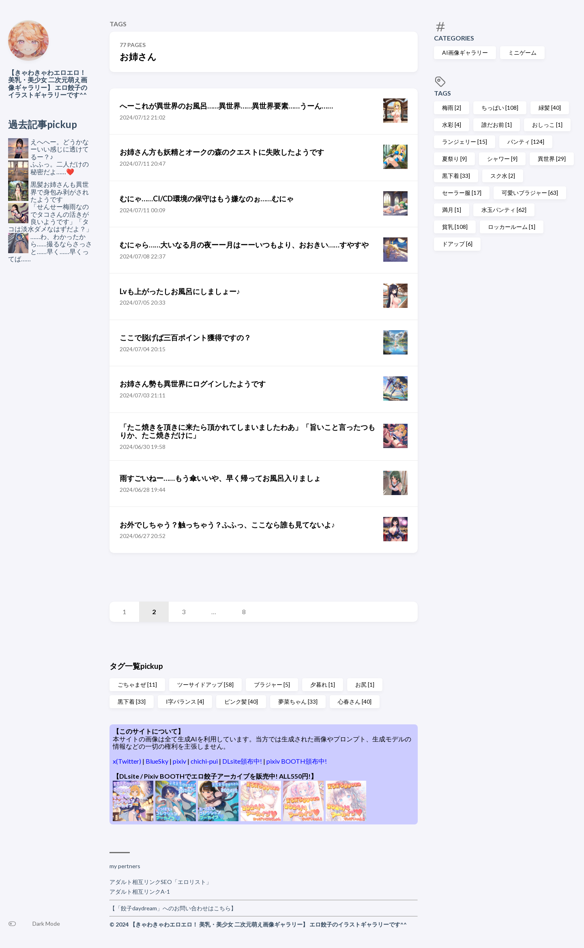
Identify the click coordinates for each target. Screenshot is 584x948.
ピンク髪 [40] (241, 701)
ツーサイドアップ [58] (205, 684)
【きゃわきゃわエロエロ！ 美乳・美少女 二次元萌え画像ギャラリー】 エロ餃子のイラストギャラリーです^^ (47, 83)
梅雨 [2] (451, 107)
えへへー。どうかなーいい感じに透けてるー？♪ (59, 149)
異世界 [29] (552, 158)
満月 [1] (451, 209)
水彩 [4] (451, 124)
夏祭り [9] (454, 158)
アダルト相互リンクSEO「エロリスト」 (161, 881)
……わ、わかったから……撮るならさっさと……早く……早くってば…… (50, 248)
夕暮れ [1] (322, 684)
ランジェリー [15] (464, 141)
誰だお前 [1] (496, 124)
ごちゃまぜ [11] (137, 684)
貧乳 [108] (455, 226)
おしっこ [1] (547, 124)
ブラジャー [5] (272, 684)
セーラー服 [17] (461, 192)
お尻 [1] (364, 684)
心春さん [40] (354, 701)
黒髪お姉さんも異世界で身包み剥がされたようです (59, 191)
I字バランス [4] (185, 701)
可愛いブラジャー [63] (530, 192)
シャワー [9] (502, 158)
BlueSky (158, 761)
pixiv (180, 761)
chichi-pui (205, 761)
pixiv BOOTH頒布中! (296, 761)
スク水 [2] (502, 175)
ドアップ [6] (457, 243)
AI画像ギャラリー (465, 52)
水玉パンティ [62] (503, 209)
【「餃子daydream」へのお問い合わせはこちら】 (173, 908)
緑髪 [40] (550, 107)
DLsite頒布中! (242, 761)
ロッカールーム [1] (511, 226)
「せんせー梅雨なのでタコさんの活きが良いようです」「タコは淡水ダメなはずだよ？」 (50, 218)
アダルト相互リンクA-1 (140, 891)
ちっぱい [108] (499, 107)
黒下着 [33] (456, 175)
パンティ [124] (525, 141)
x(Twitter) (127, 761)
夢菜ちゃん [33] (298, 701)
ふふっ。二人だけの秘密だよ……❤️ (59, 167)
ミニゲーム (522, 52)
